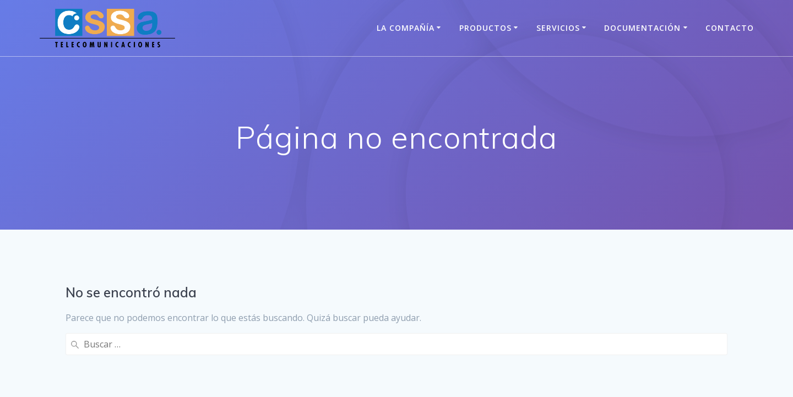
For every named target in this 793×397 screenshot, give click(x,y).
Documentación (642, 28)
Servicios (558, 28)
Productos (485, 28)
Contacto (729, 28)
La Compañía (405, 28)
